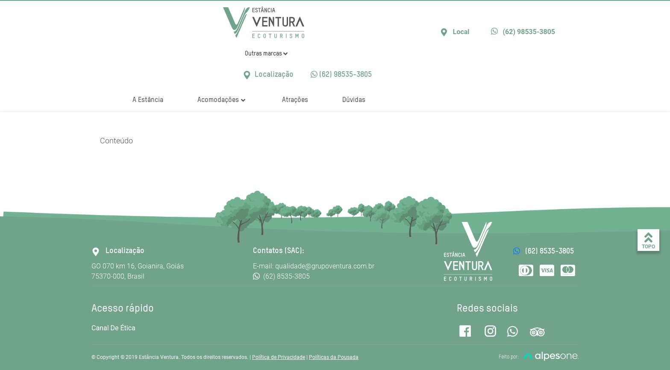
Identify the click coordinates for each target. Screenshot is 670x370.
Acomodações (221, 100)
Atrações (295, 100)
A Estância (147, 100)
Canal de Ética (113, 328)
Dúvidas (353, 100)
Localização (268, 75)
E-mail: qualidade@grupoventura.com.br (313, 266)
